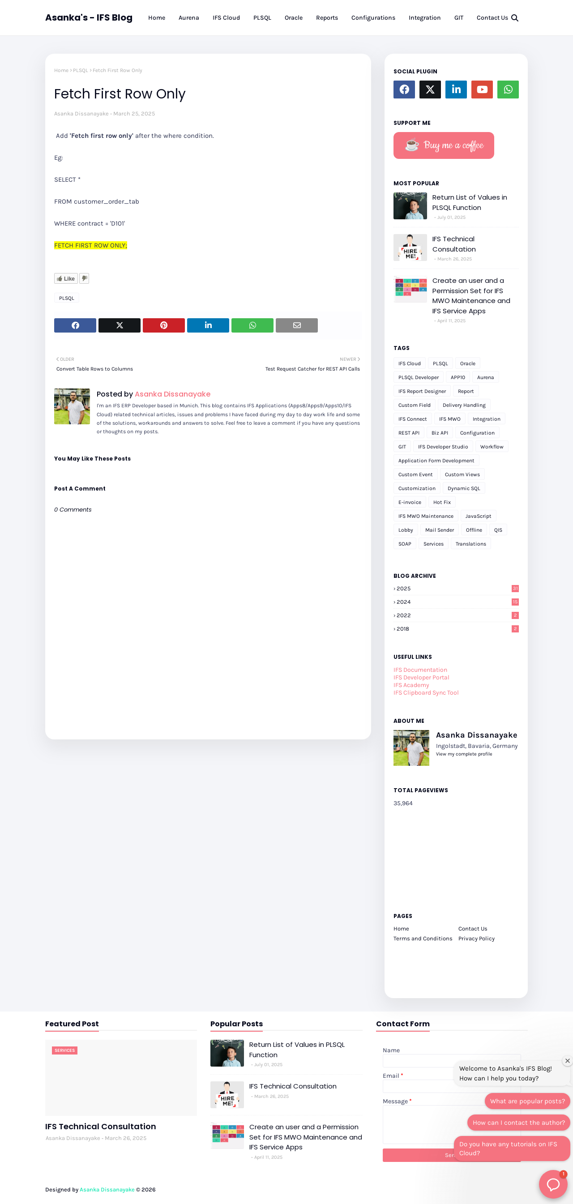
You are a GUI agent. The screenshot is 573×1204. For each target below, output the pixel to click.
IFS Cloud (409, 363)
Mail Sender (439, 530)
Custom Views (462, 474)
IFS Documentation (420, 670)
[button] (553, 1184)
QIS (498, 530)
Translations (471, 544)
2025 (458, 588)
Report (466, 391)
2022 (458, 615)
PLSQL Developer (418, 377)
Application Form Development (436, 460)
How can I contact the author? (519, 1123)
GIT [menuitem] (458, 17)
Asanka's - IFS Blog (89, 17)
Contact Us (472, 928)
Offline (474, 530)
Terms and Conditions (423, 938)
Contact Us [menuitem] (492, 17)
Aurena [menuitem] (189, 17)
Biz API (440, 433)
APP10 (458, 377)
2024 (458, 601)
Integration (486, 419)
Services (433, 544)
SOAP (404, 544)
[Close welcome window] (567, 1060)
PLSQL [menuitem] (262, 17)
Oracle (467, 363)
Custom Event (415, 474)
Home (61, 70)
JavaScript (479, 516)
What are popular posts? (527, 1101)
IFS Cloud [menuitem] (226, 17)
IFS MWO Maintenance (425, 516)
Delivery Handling (464, 405)
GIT (402, 447)
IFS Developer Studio (443, 447)
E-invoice (409, 502)
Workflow (492, 447)
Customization (417, 488)
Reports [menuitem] (327, 17)
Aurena (485, 377)
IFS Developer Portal (421, 677)
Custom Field (414, 405)
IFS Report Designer (422, 391)
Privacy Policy (476, 938)
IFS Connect (412, 419)
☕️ (443, 145)
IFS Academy (411, 685)
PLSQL (80, 70)
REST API (408, 433)
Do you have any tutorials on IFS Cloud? (508, 1148)
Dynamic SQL (464, 488)
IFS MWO (450, 419)
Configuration (477, 433)
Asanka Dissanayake (81, 113)
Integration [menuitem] (425, 17)
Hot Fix (442, 502)
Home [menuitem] (156, 17)
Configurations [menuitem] (373, 17)
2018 (458, 628)
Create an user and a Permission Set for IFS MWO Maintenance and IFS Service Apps (471, 296)
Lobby (405, 530)
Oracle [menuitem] (294, 17)
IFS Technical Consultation (454, 244)
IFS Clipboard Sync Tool (426, 692)
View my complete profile (464, 754)
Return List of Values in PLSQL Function (469, 202)
